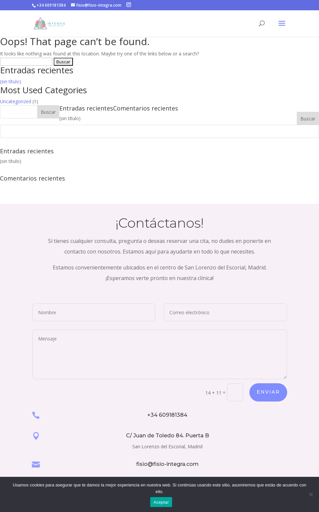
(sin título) (10, 81)
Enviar (268, 392)
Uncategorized (15, 101)
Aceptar (161, 502)
